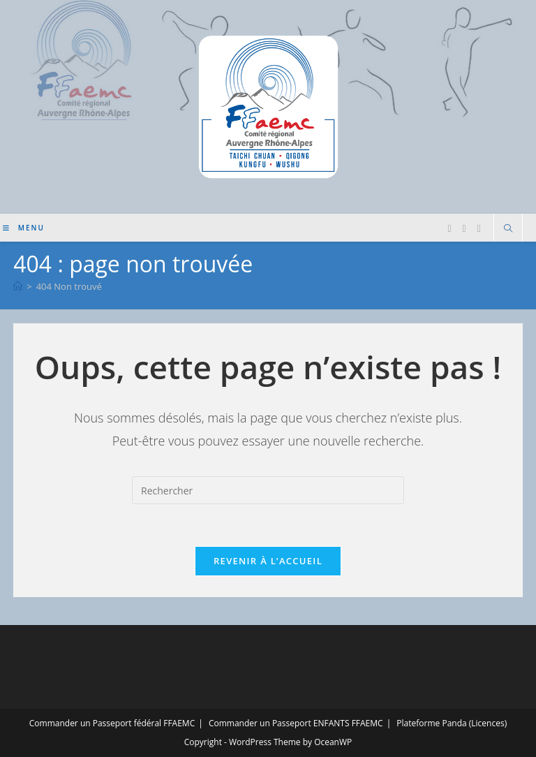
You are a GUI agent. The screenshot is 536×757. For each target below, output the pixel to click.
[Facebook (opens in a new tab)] (449, 228)
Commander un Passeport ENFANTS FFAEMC (296, 723)
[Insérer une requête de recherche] (268, 490)
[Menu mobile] (24, 228)
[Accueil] (17, 286)
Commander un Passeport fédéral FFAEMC (112, 723)
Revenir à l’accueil (268, 560)
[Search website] (508, 229)
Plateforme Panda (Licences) (451, 723)
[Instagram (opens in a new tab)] (464, 228)
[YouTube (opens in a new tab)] (479, 228)
